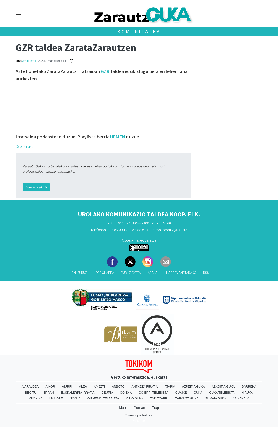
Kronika (35, 398)
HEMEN (117, 137)
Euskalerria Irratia (77, 392)
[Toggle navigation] (18, 14)
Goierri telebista (153, 392)
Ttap (155, 408)
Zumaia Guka (215, 398)
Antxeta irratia (145, 386)
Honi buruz (78, 273)
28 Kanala (241, 398)
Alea (83, 386)
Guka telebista (221, 392)
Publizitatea (131, 273)
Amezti (99, 386)
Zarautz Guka (187, 398)
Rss (206, 273)
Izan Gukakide (36, 187)
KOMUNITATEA (139, 31)
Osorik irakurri (26, 146)
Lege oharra (104, 273)
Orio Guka (134, 398)
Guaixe (181, 392)
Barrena (249, 386)
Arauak (153, 273)
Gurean (139, 408)
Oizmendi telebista (103, 398)
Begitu (30, 392)
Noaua (75, 398)
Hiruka (247, 392)
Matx (123, 408)
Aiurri (67, 386)
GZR (105, 71)
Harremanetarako (181, 273)
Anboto (118, 386)
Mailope (56, 398)
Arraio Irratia (29, 60)
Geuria (107, 392)
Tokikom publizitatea (139, 415)
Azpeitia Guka (193, 386)
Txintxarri (159, 398)
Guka (198, 392)
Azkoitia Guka (223, 386)
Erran (48, 392)
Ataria (170, 386)
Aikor (50, 386)
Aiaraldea (30, 386)
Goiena (126, 392)
